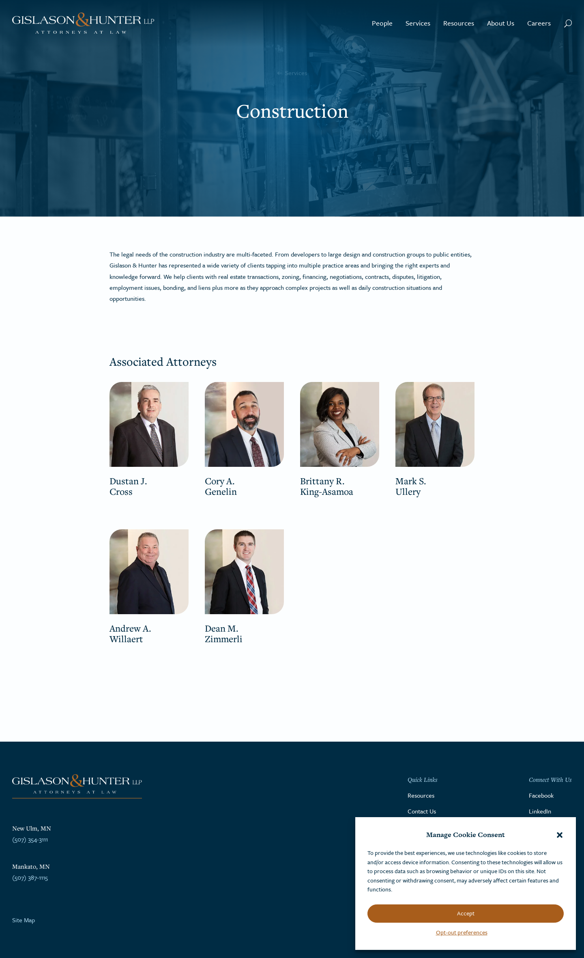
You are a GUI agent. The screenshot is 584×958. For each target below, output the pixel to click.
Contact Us (422, 811)
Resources (458, 23)
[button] (560, 835)
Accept (465, 913)
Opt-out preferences (461, 932)
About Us (500, 23)
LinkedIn (540, 811)
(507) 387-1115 (30, 877)
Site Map (23, 919)
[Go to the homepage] (83, 23)
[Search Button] (568, 23)
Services (418, 23)
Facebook (541, 795)
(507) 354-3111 (30, 839)
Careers (539, 23)
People (382, 23)
